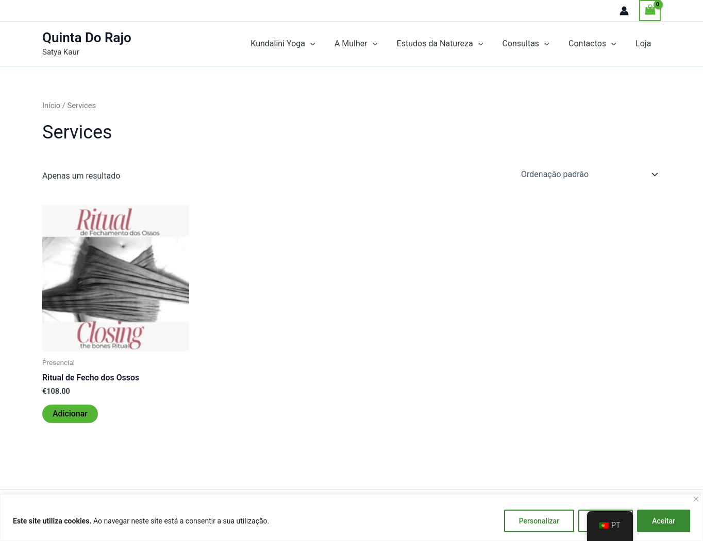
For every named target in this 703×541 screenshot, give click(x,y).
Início (51, 105)
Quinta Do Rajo (86, 37)
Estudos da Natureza (449, 43)
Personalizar (539, 521)
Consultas (532, 43)
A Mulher (368, 43)
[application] (325, 43)
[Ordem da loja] (589, 174)
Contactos (597, 43)
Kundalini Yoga (298, 43)
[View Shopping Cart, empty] (650, 10)
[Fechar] (696, 499)
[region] (351, 517)
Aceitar (663, 521)
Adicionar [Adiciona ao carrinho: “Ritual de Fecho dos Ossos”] (70, 413)
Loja (644, 43)
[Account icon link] (624, 10)
